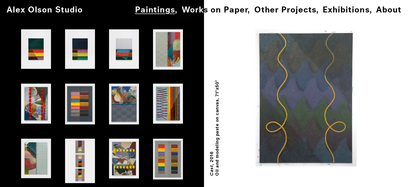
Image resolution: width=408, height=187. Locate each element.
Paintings (155, 10)
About (388, 10)
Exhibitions (346, 10)
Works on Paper (214, 10)
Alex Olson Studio (45, 10)
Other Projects (285, 10)
